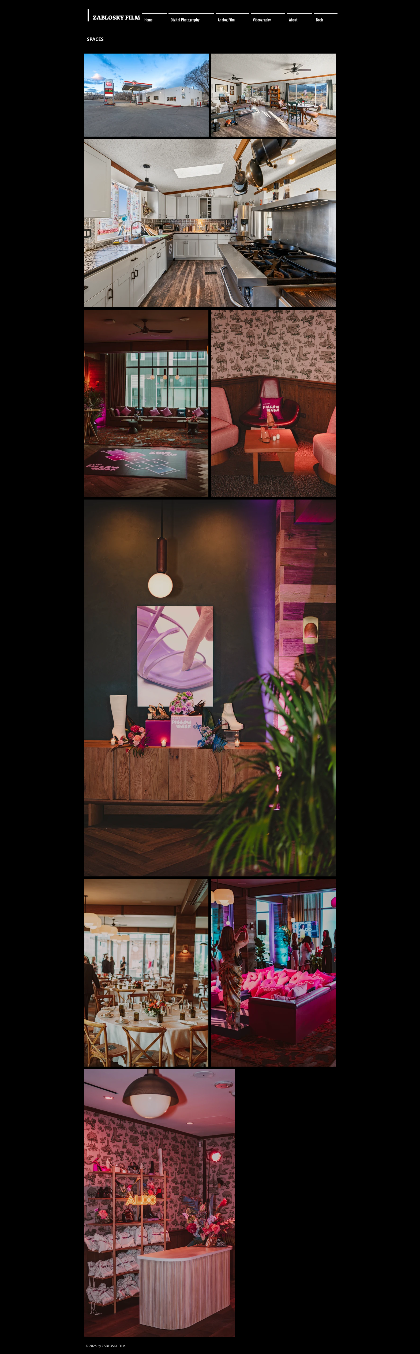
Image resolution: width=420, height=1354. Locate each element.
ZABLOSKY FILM (116, 17)
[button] (191, 17)
